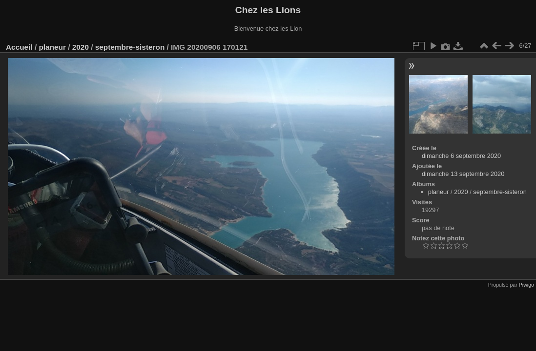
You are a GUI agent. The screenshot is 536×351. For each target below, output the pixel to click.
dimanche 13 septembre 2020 (463, 173)
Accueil (19, 47)
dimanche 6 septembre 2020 (461, 155)
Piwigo (526, 285)
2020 (80, 47)
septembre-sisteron (130, 47)
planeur (52, 47)
